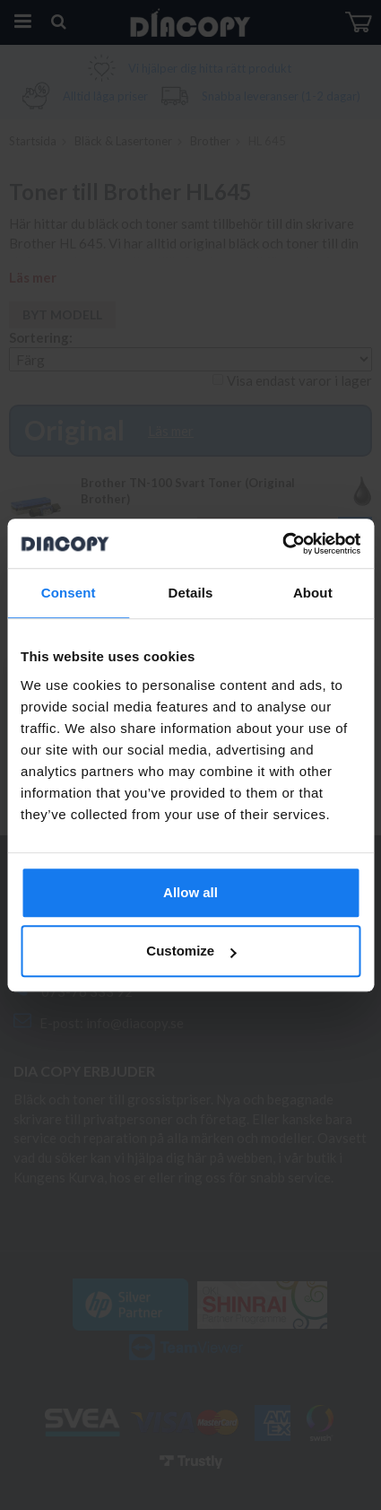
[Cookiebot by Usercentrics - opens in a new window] (281, 543)
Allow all (190, 892)
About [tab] (313, 592)
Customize (191, 950)
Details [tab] (191, 592)
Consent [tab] (68, 592)
